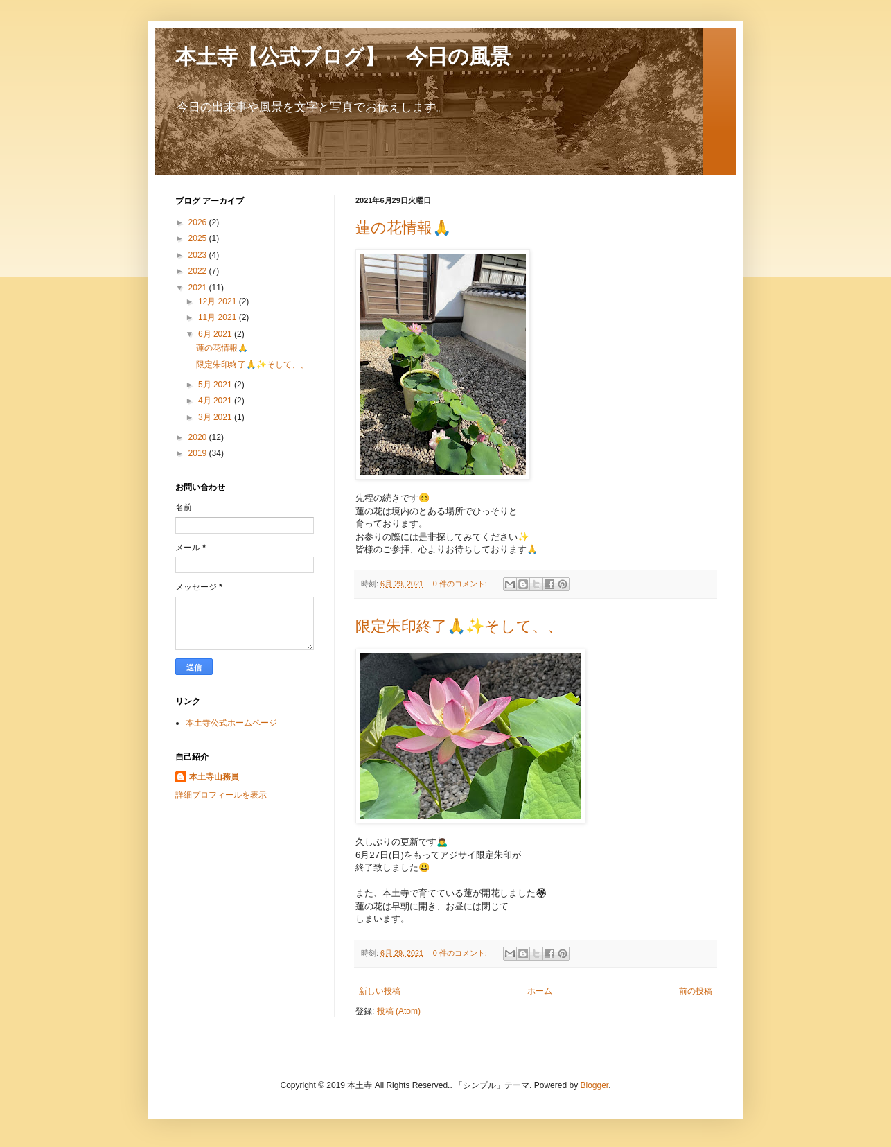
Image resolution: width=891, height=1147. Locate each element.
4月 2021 (216, 400)
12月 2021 (218, 301)
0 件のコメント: (461, 583)
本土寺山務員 (214, 777)
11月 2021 (218, 317)
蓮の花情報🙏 (403, 227)
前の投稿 (695, 991)
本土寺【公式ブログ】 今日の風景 (343, 56)
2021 (198, 287)
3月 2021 (216, 417)
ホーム (539, 991)
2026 (198, 222)
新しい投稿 (379, 991)
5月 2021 (216, 384)
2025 (198, 238)
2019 (198, 453)
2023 (198, 255)
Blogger (594, 1085)
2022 (198, 271)
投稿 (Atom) (399, 1011)
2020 (198, 437)
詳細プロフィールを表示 (221, 795)
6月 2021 (216, 334)
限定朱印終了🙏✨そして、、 (459, 626)
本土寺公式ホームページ (231, 723)
